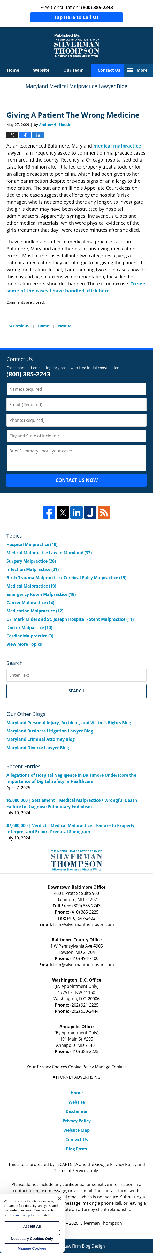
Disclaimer (77, 1111)
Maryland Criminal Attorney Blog (40, 739)
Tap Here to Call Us (76, 17)
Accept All (32, 1226)
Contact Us (109, 70)
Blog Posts (76, 1149)
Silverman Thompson (101, 1223)
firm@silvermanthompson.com (83, 924)
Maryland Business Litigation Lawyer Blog (49, 731)
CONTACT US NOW (77, 480)
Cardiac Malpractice (29, 636)
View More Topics (24, 644)
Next (64, 325)
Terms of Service (70, 1171)
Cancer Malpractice (30, 602)
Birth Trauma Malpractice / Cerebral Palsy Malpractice (66, 578)
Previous (19, 325)
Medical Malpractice (31, 586)
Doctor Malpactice (29, 627)
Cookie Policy (81, 1067)
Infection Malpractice (32, 569)
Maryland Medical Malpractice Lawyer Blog (76, 45)
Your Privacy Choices (47, 1067)
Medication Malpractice (34, 611)
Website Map (76, 1130)
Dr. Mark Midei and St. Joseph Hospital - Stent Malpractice (70, 619)
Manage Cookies (111, 1067)
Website (41, 70)
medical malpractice (117, 146)
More (142, 70)
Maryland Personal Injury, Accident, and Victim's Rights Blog (68, 722)
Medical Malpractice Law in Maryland (49, 553)
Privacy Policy (77, 1121)
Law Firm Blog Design (76, 1246)
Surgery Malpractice (31, 561)
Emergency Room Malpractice (41, 594)
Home (13, 70)
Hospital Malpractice (31, 544)
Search (76, 691)
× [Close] (59, 1199)
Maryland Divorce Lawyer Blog (37, 747)
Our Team (73, 70)
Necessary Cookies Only (32, 1239)
